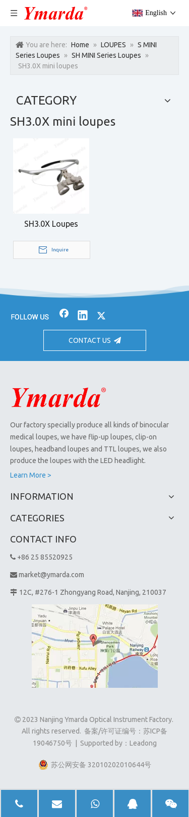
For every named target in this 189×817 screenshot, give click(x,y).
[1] (95, 646)
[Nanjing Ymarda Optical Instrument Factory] (58, 397)
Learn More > (30, 475)
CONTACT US (95, 340)
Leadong (143, 743)
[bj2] (94, 292)
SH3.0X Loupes (51, 223)
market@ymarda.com (51, 575)
